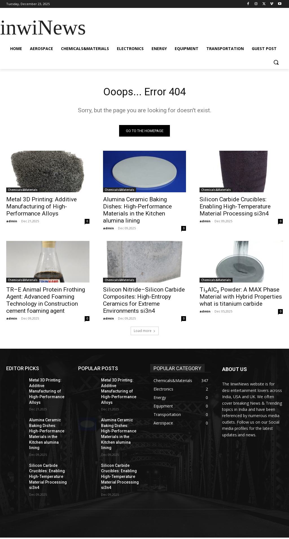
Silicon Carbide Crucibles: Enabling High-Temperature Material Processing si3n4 (235, 207)
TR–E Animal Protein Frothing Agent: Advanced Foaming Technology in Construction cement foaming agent (45, 302)
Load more (145, 332)
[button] (276, 62)
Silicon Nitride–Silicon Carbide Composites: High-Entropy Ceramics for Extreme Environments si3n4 (144, 302)
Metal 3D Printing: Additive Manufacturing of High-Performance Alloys (41, 207)
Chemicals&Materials (23, 191)
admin (11, 222)
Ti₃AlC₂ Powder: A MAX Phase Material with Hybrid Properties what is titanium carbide (241, 298)
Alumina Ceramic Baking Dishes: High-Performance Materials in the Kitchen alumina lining (137, 211)
